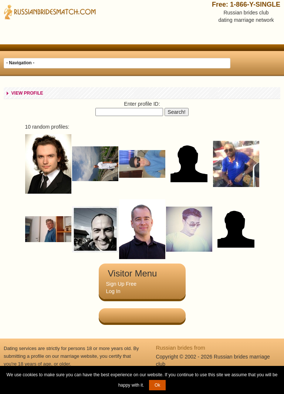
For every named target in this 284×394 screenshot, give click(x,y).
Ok (157, 385)
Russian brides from (180, 347)
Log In (113, 291)
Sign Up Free (121, 284)
